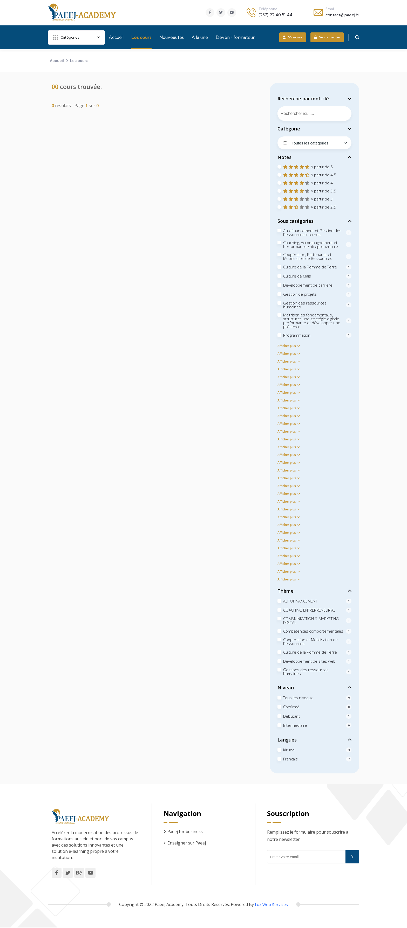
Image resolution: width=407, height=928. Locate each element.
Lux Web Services (271, 905)
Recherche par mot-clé (303, 98)
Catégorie (288, 129)
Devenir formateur (235, 37)
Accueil (116, 37)
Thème (285, 591)
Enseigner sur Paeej (186, 843)
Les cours (141, 37)
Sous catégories (295, 221)
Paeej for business (185, 831)
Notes (284, 157)
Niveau (285, 687)
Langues (287, 740)
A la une (200, 37)
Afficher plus (288, 346)
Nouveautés (171, 37)
